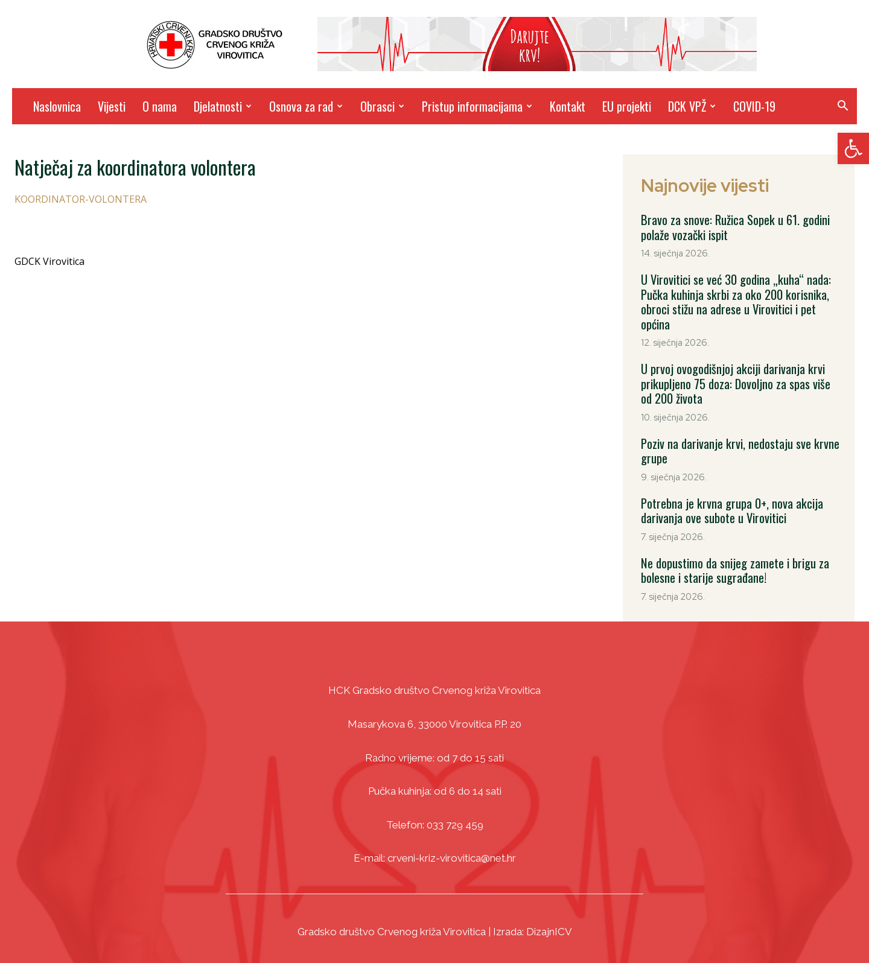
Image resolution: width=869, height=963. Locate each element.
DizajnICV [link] (549, 927)
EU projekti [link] (626, 106)
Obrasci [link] (382, 106)
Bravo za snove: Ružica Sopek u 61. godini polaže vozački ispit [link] (735, 227)
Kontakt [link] (567, 106)
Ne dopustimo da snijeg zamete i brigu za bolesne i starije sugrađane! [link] (734, 566)
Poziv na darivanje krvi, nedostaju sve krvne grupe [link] (739, 447)
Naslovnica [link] (57, 106)
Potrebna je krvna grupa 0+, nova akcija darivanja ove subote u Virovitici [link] (731, 507)
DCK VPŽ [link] (692, 106)
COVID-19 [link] (754, 106)
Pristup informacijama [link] (477, 106)
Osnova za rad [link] (306, 106)
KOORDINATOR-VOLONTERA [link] (80, 199)
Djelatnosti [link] (223, 106)
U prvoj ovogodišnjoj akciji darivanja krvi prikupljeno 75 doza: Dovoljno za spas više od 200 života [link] (734, 381)
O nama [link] (159, 106)
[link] (853, 148)
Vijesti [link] (112, 106)
